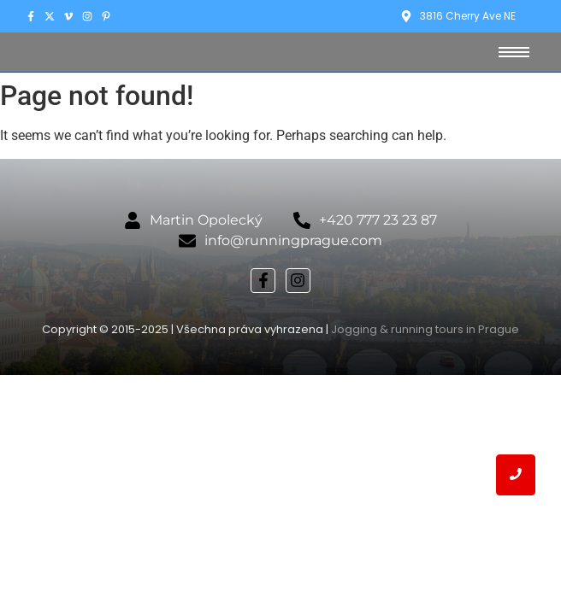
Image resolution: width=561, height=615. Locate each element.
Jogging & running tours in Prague (425, 329)
